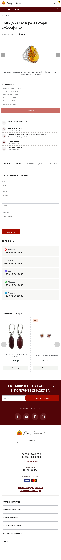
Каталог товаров (10, 9)
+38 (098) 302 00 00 (30, 459)
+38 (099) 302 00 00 (30, 462)
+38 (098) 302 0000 (13, 267)
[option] (29, 165)
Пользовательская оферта (30, 496)
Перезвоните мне (30, 466)
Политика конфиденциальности (30, 493)
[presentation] (3, 55)
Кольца (6, 15)
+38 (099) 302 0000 (13, 256)
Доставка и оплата (47, 164)
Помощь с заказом (11, 164)
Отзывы (30, 164)
